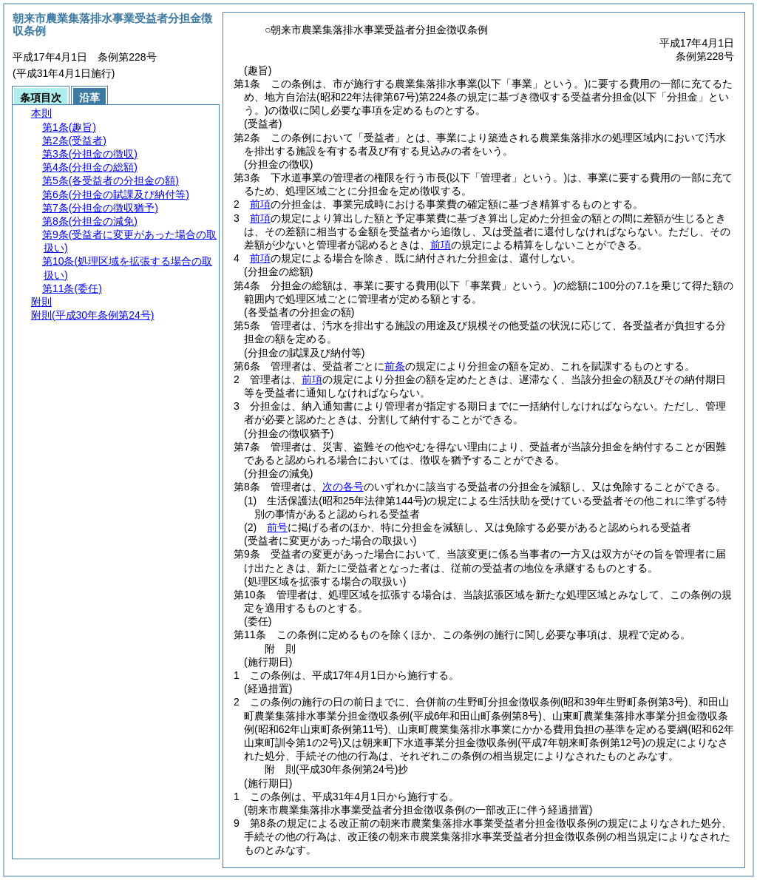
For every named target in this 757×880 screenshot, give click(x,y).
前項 (260, 204)
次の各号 (343, 487)
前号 (277, 527)
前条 (394, 366)
